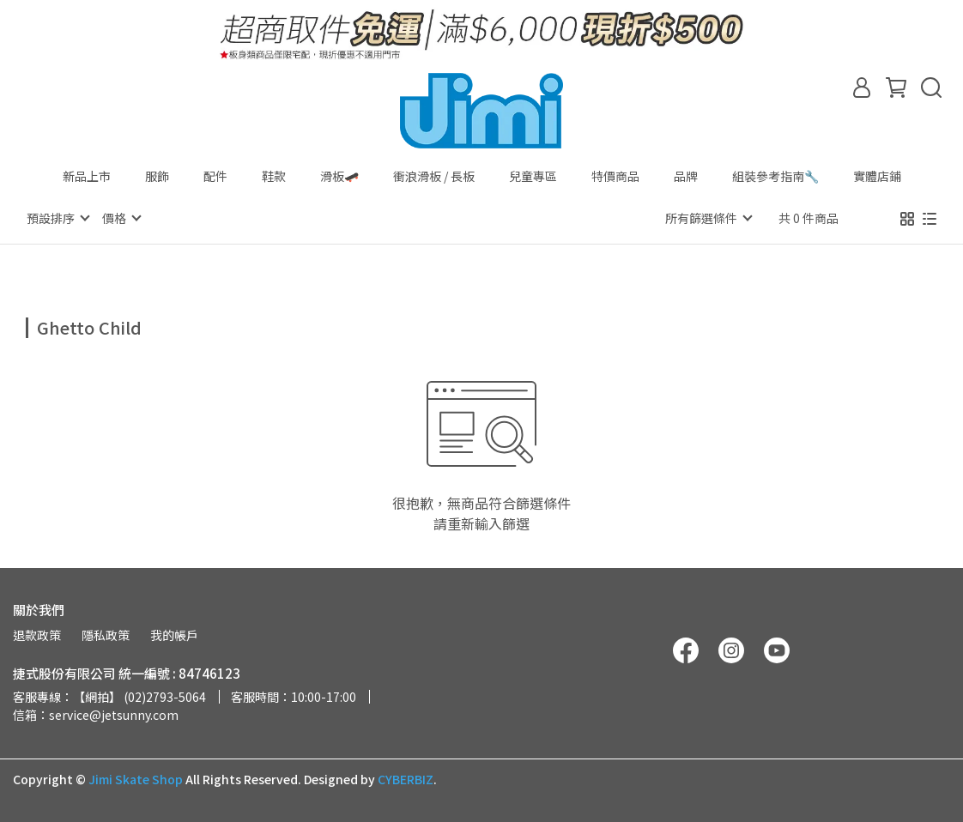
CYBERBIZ (405, 778)
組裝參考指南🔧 (775, 175)
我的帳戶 (174, 634)
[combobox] (57, 325)
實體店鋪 (877, 175)
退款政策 (37, 634)
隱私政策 (106, 634)
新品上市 (87, 175)
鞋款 (274, 175)
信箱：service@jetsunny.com (96, 713)
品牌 (686, 175)
